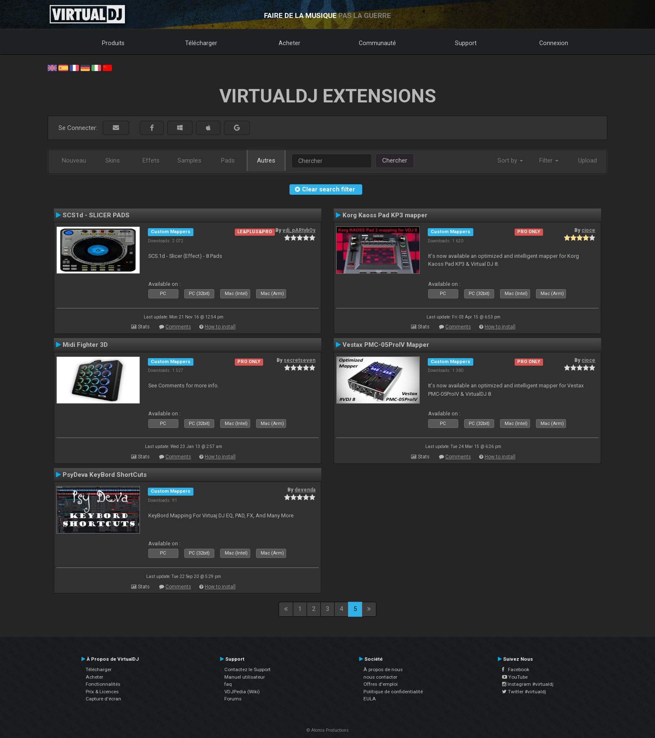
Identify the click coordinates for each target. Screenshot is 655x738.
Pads (228, 160)
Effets (151, 160)
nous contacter (380, 677)
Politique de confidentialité (393, 692)
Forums (232, 699)
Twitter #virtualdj (524, 692)
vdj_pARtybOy (298, 230)
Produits (113, 43)
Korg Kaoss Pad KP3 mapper (385, 215)
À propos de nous (383, 669)
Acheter (289, 43)
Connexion (553, 43)
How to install (220, 327)
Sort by (510, 160)
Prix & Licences (102, 692)
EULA (369, 699)
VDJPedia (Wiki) (242, 692)
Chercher (394, 160)
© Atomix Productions (328, 730)
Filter (549, 160)
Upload (587, 160)
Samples (189, 160)
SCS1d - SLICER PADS (96, 215)
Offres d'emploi (380, 684)
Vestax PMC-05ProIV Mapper (386, 345)
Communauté (377, 43)
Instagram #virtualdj (527, 684)
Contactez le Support (247, 669)
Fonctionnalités (103, 684)
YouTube (515, 677)
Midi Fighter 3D (85, 345)
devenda (304, 490)
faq (228, 684)
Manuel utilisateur (244, 677)
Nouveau (74, 160)
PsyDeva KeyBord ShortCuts (105, 474)
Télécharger (201, 43)
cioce (588, 230)
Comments (178, 327)
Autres (266, 160)
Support (466, 43)
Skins (112, 160)
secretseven (299, 360)
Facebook (515, 669)
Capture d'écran (103, 699)
